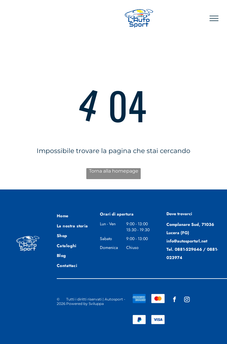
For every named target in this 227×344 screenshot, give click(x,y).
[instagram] (187, 300)
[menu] (214, 18)
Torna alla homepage (113, 171)
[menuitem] (78, 215)
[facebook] (174, 300)
